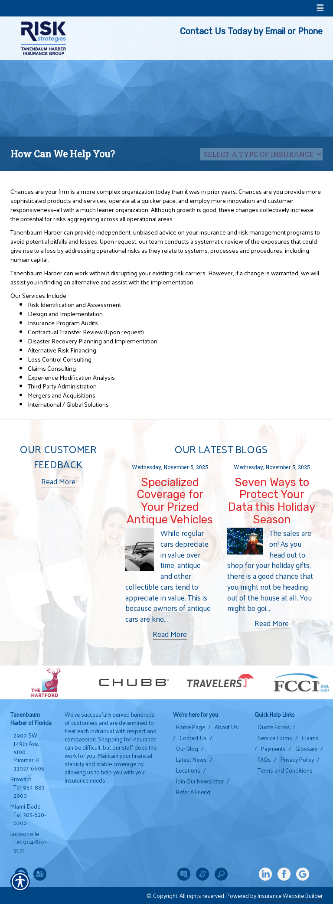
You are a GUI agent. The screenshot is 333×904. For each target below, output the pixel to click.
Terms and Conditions (285, 770)
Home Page (190, 727)
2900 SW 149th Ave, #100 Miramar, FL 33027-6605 (28, 752)
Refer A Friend (193, 792)
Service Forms (275, 738)
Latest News (191, 759)
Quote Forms (274, 727)
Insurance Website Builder (290, 895)
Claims (310, 738)
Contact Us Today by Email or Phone (251, 31)
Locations (188, 770)
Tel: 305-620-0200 (29, 818)
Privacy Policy (297, 759)
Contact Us (193, 738)
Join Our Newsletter (200, 781)
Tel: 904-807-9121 (30, 846)
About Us (226, 727)
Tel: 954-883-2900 (29, 791)
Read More (58, 481)
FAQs (264, 759)
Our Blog (187, 748)
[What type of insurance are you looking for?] (261, 154)
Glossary (306, 748)
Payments (273, 748)
